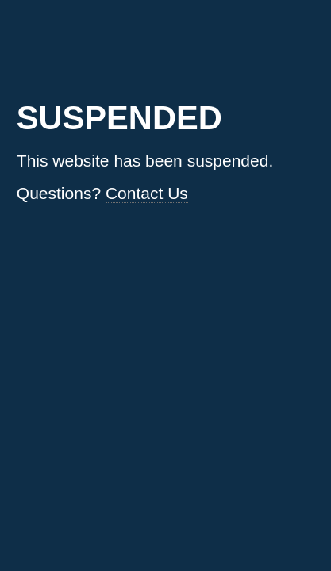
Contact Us (147, 193)
